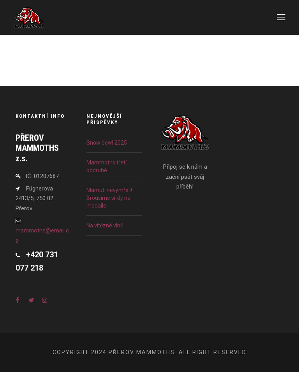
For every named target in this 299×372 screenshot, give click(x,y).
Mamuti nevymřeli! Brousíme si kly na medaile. (109, 198)
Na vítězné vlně (104, 225)
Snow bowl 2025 (106, 143)
